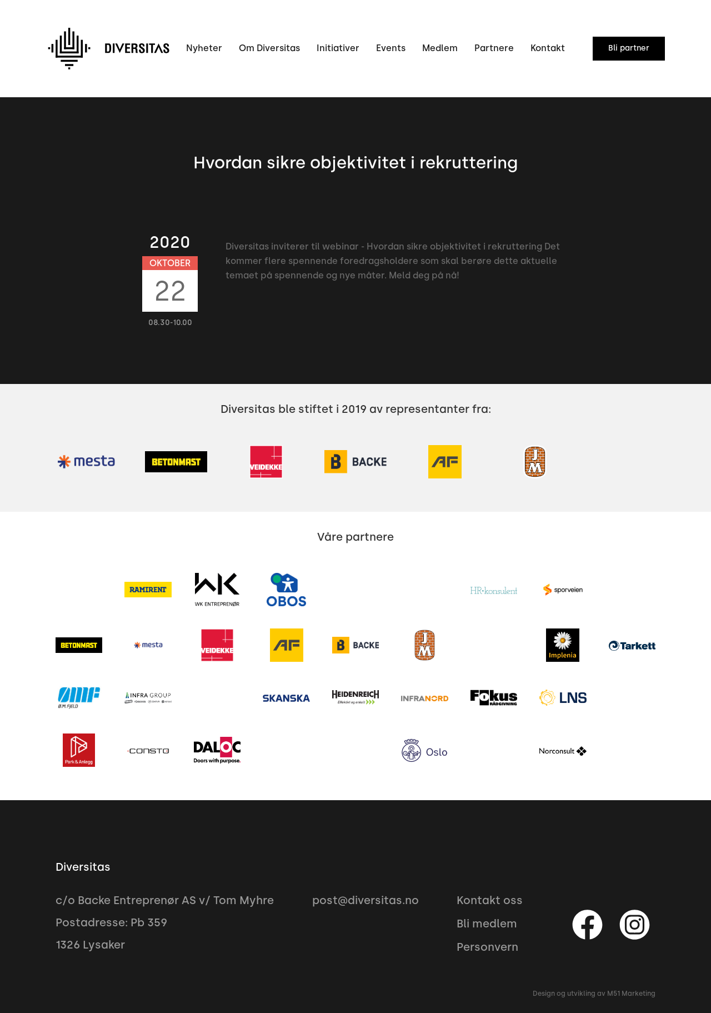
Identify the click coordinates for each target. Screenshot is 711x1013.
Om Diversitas (269, 48)
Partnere (494, 48)
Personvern (487, 947)
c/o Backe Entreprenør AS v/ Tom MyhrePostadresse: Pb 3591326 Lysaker (165, 922)
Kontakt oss (490, 900)
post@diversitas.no (365, 900)
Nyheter (204, 48)
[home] (108, 48)
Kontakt (547, 48)
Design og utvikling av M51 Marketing (594, 993)
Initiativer (338, 48)
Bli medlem (487, 923)
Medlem (440, 48)
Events (390, 48)
